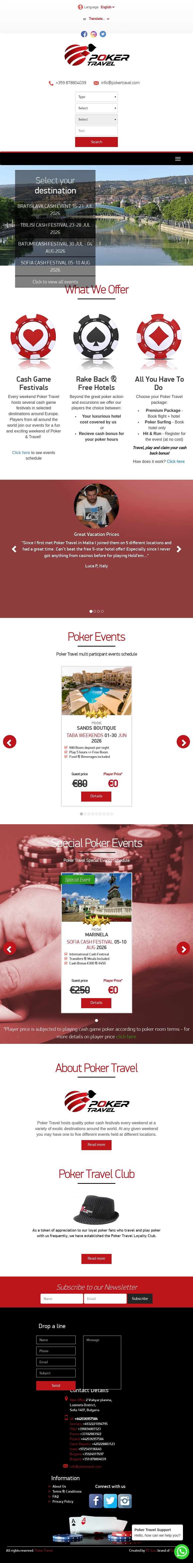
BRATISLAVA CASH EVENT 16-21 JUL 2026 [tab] (55, 209)
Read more (96, 1144)
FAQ (56, 1496)
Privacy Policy (63, 1501)
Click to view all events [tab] (55, 282)
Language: (96, 7)
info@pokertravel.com (85, 1466)
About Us (59, 1486)
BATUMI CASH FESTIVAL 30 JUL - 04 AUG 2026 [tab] (55, 247)
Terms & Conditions (67, 1491)
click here (126, 1036)
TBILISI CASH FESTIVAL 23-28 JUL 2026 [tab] (55, 228)
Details (96, 796)
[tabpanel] (96, 215)
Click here (21, 453)
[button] (14, 549)
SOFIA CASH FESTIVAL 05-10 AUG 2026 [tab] (55, 266)
